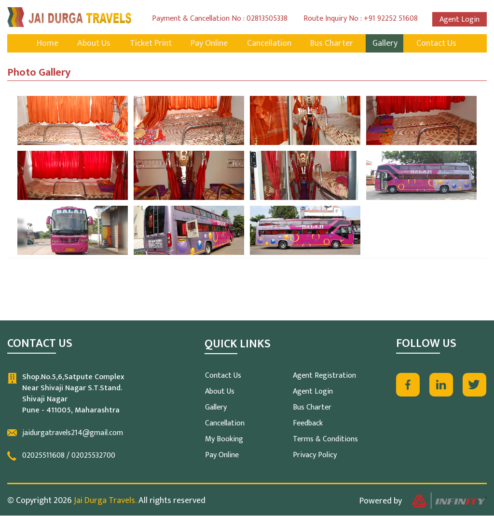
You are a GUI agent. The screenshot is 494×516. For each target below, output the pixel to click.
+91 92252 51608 (391, 18)
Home (43, 44)
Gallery (387, 44)
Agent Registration (324, 376)
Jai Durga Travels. (105, 501)
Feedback (308, 423)
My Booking (224, 439)
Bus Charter (333, 44)
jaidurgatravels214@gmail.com (72, 433)
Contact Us (441, 44)
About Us (91, 44)
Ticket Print (149, 44)
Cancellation (269, 44)
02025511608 (43, 456)
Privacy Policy (315, 455)
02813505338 (267, 18)
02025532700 (93, 456)
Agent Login (459, 19)
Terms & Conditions (325, 439)
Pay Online (208, 44)
